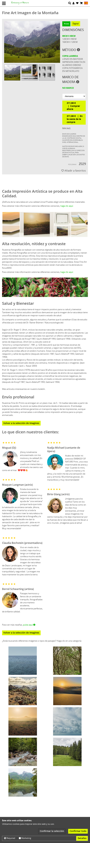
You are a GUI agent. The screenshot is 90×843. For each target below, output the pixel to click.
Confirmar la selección (52, 831)
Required (9, 838)
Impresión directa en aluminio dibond (73, 63)
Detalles (82, 838)
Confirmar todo (78, 831)
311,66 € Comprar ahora (73, 105)
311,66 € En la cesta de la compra (75, 119)
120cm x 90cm (69, 39)
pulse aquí (29, 624)
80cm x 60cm (69, 35)
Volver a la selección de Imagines (21, 423)
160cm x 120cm (70, 42)
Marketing (25, 838)
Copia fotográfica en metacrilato (72, 69)
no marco (68, 87)
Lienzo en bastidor (72, 59)
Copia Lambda (70, 56)
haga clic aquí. (66, 205)
